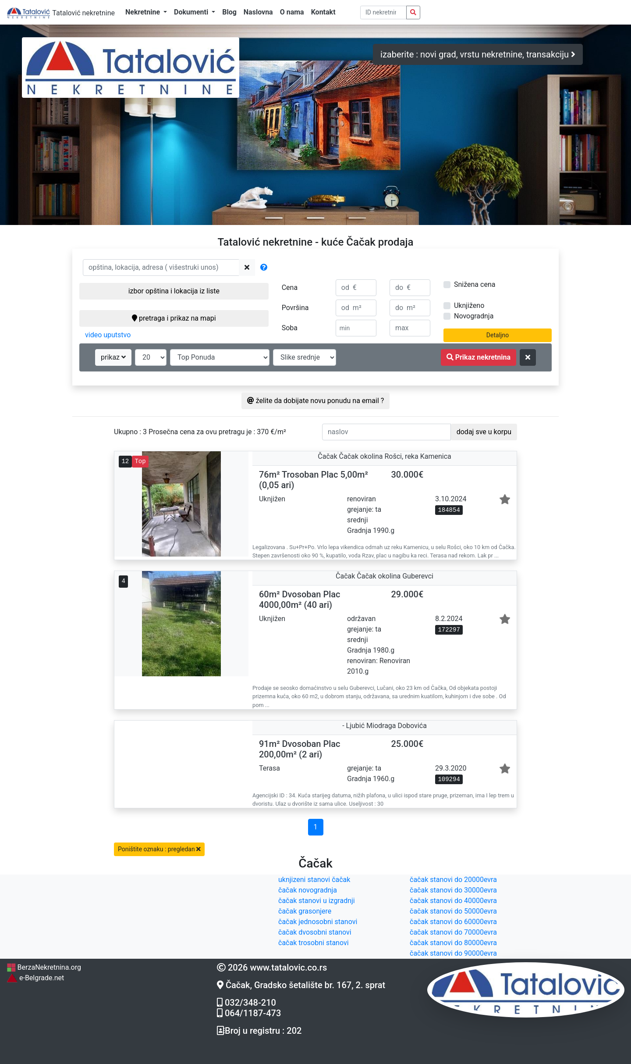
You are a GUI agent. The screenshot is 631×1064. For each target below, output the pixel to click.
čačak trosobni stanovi (313, 943)
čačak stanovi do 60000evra (453, 922)
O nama (292, 12)
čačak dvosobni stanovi (314, 932)
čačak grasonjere (304, 911)
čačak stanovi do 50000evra (453, 911)
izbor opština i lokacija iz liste (174, 291)
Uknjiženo (469, 305)
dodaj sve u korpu (484, 432)
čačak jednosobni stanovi (317, 922)
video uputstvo (108, 335)
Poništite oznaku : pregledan (159, 849)
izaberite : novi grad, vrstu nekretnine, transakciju (477, 54)
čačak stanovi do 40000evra (453, 900)
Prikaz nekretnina (478, 357)
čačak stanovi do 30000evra (453, 890)
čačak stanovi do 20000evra (453, 879)
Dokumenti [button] (192, 12)
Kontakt (323, 12)
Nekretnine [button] (143, 12)
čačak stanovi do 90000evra (453, 953)
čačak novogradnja (307, 890)
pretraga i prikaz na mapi (174, 318)
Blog (229, 12)
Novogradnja (473, 316)
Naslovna (258, 12)
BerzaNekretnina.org (44, 967)
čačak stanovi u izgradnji (316, 900)
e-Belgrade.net (35, 978)
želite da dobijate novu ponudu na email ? (315, 400)
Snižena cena (474, 284)
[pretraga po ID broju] (383, 12)
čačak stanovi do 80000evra (453, 943)
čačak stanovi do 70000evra (453, 932)
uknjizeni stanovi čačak (314, 879)
